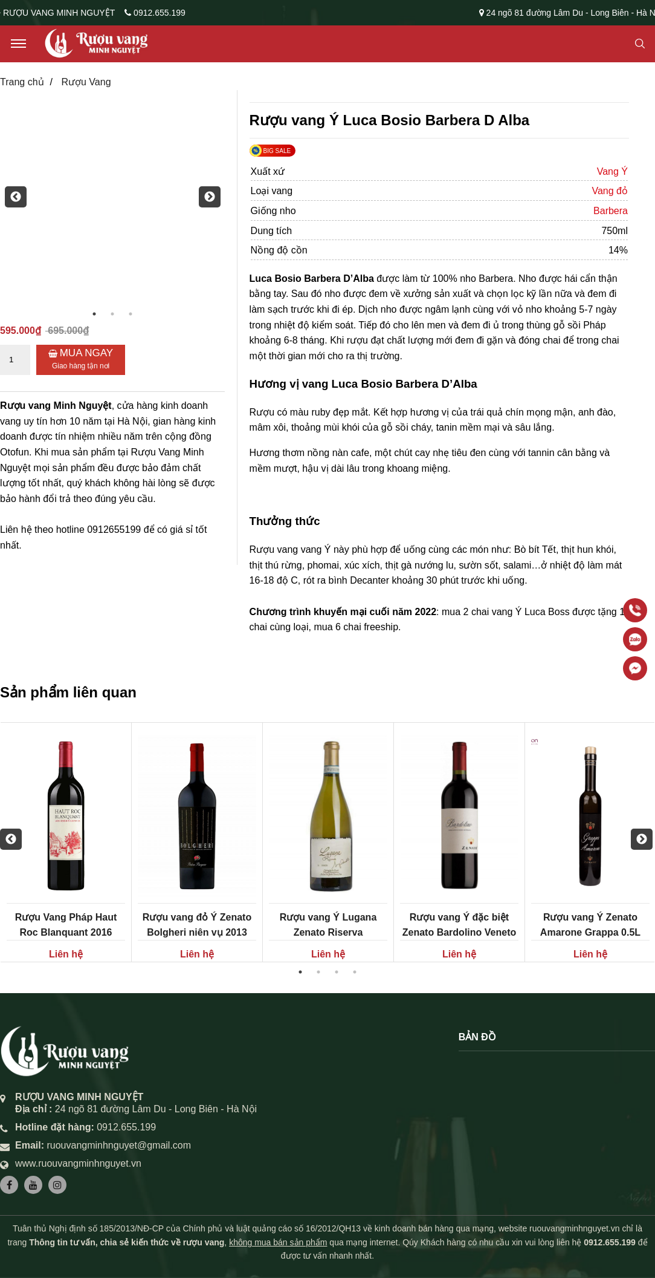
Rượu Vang (86, 82)
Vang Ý (612, 171)
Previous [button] (11, 197)
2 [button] (112, 314)
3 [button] (130, 314)
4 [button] (355, 972)
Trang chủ (22, 82)
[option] (112, 197)
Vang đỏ (610, 191)
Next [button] (205, 197)
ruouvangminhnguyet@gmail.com (119, 1145)
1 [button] (94, 314)
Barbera (610, 211)
